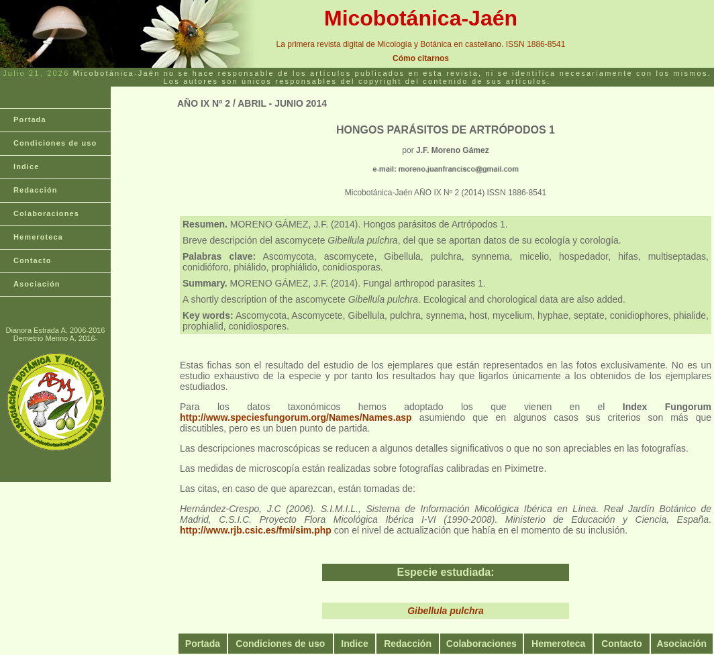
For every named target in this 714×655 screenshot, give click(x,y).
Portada (29, 119)
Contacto (32, 260)
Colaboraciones (46, 213)
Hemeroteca (38, 237)
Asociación (36, 284)
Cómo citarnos (421, 58)
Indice (26, 166)
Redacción (35, 190)
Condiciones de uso (55, 143)
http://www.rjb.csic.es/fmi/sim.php (256, 530)
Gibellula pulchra (445, 610)
